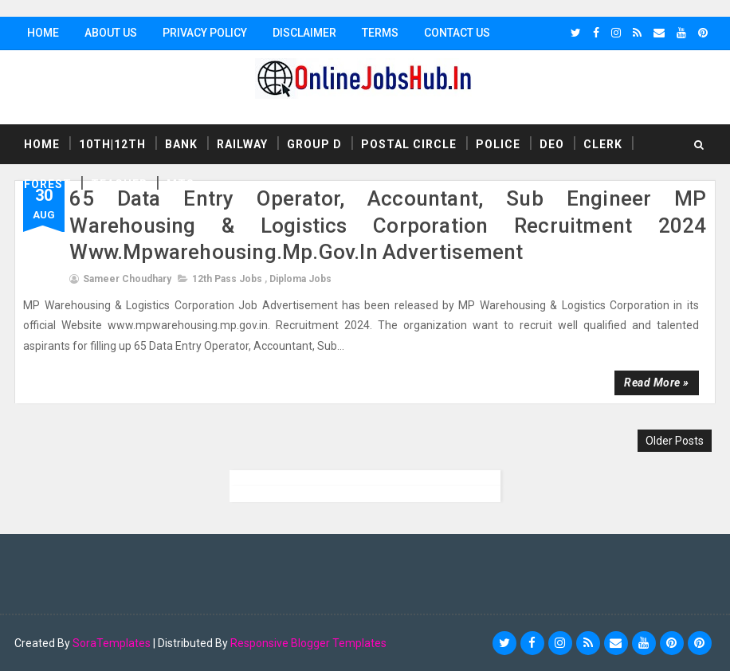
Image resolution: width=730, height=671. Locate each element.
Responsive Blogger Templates (308, 643)
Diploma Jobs (300, 278)
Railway (242, 144)
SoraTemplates (112, 643)
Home (43, 32)
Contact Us (457, 32)
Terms (380, 32)
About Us (110, 32)
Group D (314, 144)
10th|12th (112, 144)
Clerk (602, 144)
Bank (181, 144)
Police (498, 144)
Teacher (119, 184)
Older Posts (675, 440)
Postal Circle (409, 144)
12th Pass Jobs (227, 278)
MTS (180, 184)
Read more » (656, 382)
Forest (48, 184)
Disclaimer (304, 32)
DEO (552, 144)
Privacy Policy (205, 32)
